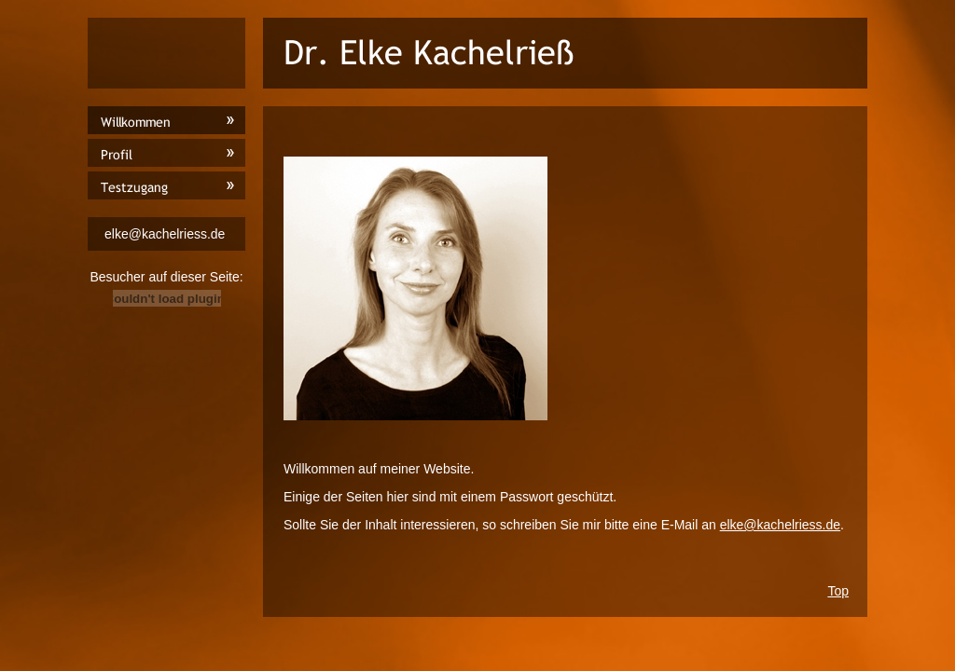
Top (838, 590)
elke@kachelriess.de (780, 524)
